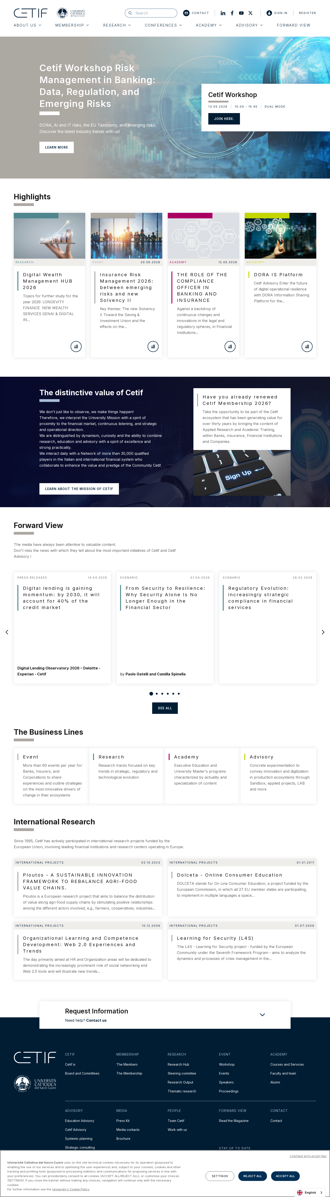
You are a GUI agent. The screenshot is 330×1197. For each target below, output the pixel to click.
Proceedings (229, 1091)
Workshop (227, 1064)
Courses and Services (287, 1064)
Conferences (163, 25)
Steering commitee (182, 1073)
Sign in (277, 13)
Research (117, 25)
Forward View (294, 25)
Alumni (275, 1082)
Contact (196, 13)
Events (224, 1073)
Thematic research (182, 1091)
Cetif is (70, 1064)
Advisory (249, 25)
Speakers (226, 1082)
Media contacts (128, 1130)
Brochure (123, 1138)
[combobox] (309, 1192)
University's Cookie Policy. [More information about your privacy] (71, 1189)
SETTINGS (220, 1176)
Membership (72, 25)
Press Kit (122, 1121)
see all (165, 708)
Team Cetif (176, 1121)
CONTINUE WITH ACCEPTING (308, 1156)
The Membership (129, 1073)
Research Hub (178, 1064)
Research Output (180, 1082)
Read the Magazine (234, 1121)
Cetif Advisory (75, 1130)
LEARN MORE (56, 147)
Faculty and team (283, 1073)
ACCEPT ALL (285, 1176)
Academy (209, 25)
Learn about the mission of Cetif (79, 489)
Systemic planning (78, 1138)
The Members (127, 1064)
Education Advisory (79, 1121)
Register (307, 13)
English (306, 1192)
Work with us (177, 1130)
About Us (27, 25)
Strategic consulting (80, 1147)
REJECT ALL (252, 1176)
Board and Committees (82, 1073)
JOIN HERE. (224, 119)
